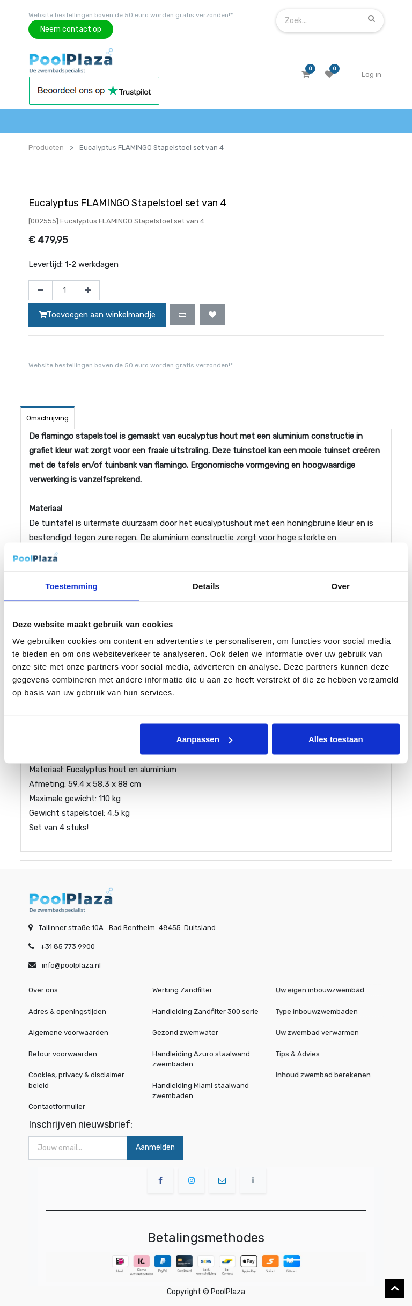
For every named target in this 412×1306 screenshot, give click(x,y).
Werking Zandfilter (182, 990)
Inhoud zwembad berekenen (326, 1074)
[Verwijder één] (40, 290)
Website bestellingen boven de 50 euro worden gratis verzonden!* (130, 15)
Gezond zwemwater (185, 1032)
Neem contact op (70, 29)
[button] (182, 314)
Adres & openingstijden (67, 1011)
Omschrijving (47, 418)
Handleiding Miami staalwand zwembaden (200, 1091)
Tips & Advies (307, 1054)
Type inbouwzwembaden (321, 1011)
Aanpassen (204, 739)
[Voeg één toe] (88, 290)
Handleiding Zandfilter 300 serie (205, 1011)
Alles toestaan (335, 739)
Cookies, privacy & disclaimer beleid (76, 1080)
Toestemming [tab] (72, 585)
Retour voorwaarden (62, 1054)
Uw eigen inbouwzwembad (324, 990)
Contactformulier (56, 1106)
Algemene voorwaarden (68, 1032)
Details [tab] (206, 585)
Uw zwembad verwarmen (321, 1032)
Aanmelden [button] (155, 1147)
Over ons (43, 990)
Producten (46, 147)
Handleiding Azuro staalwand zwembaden (201, 1059)
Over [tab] (340, 585)
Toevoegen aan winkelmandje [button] (97, 315)
